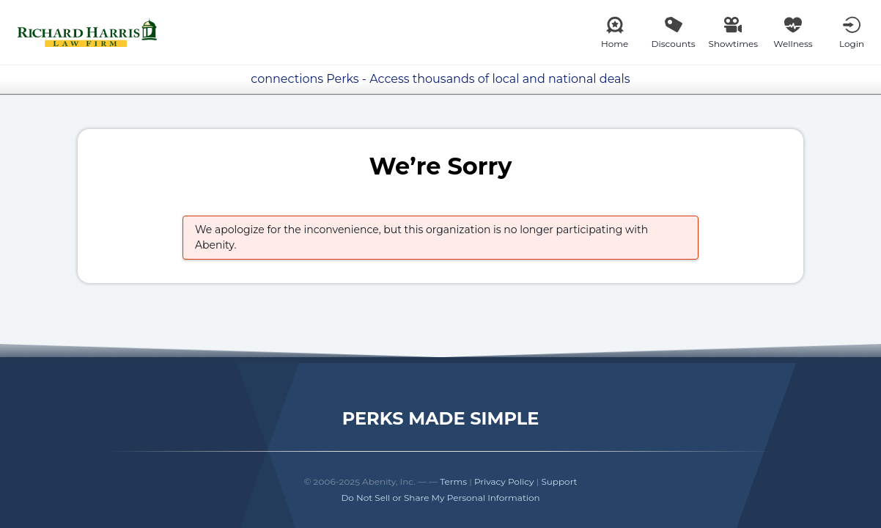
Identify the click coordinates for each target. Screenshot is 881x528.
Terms (453, 481)
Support (559, 481)
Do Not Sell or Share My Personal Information (440, 497)
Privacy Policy (504, 481)
